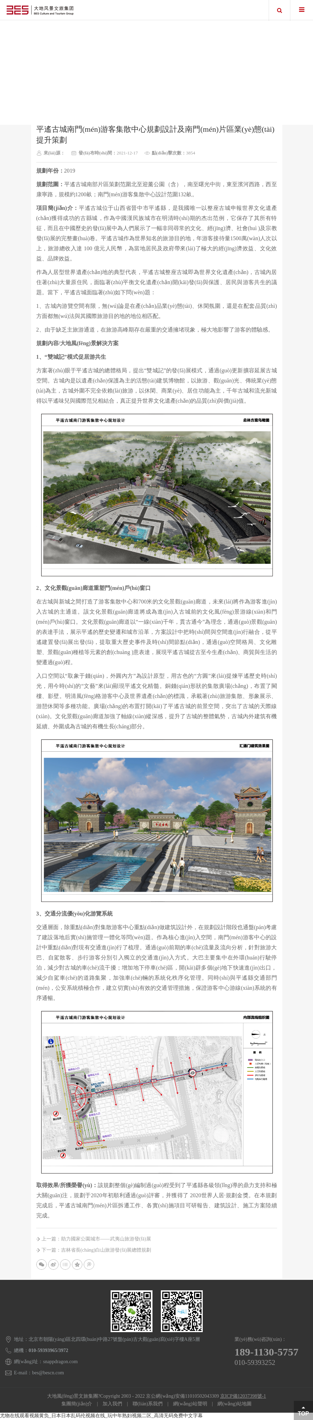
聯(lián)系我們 (148, 1404)
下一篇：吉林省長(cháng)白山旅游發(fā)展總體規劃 (96, 1250)
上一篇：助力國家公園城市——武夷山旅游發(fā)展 (96, 1239)
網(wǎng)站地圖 (234, 1404)
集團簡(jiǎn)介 (76, 1404)
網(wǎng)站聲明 (190, 1404)
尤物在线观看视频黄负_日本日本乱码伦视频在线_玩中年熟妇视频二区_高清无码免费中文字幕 (101, 1416)
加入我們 (112, 1404)
